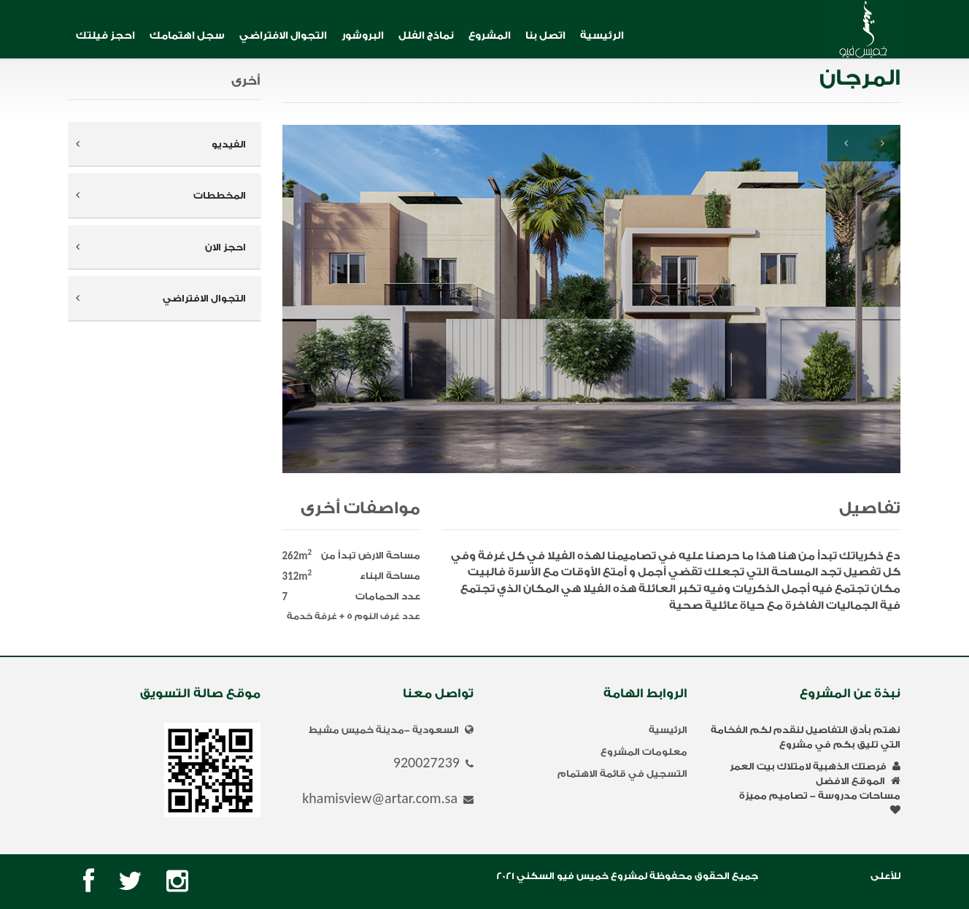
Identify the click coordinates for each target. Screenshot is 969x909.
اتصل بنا (545, 36)
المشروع (489, 36)
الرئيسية (602, 36)
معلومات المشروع (644, 751)
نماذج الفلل (426, 36)
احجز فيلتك (105, 36)
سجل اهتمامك (187, 36)
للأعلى (885, 875)
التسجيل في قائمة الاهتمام (622, 773)
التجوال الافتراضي (283, 36)
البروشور (362, 36)
